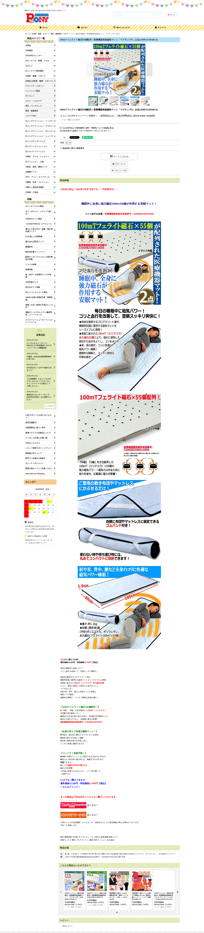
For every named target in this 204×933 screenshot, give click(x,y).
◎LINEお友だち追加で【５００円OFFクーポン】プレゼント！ (85, 131)
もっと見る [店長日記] (49, 406)
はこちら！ (79, 805)
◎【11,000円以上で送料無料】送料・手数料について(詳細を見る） (87, 128)
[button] (121, 28)
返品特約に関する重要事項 (72, 148)
